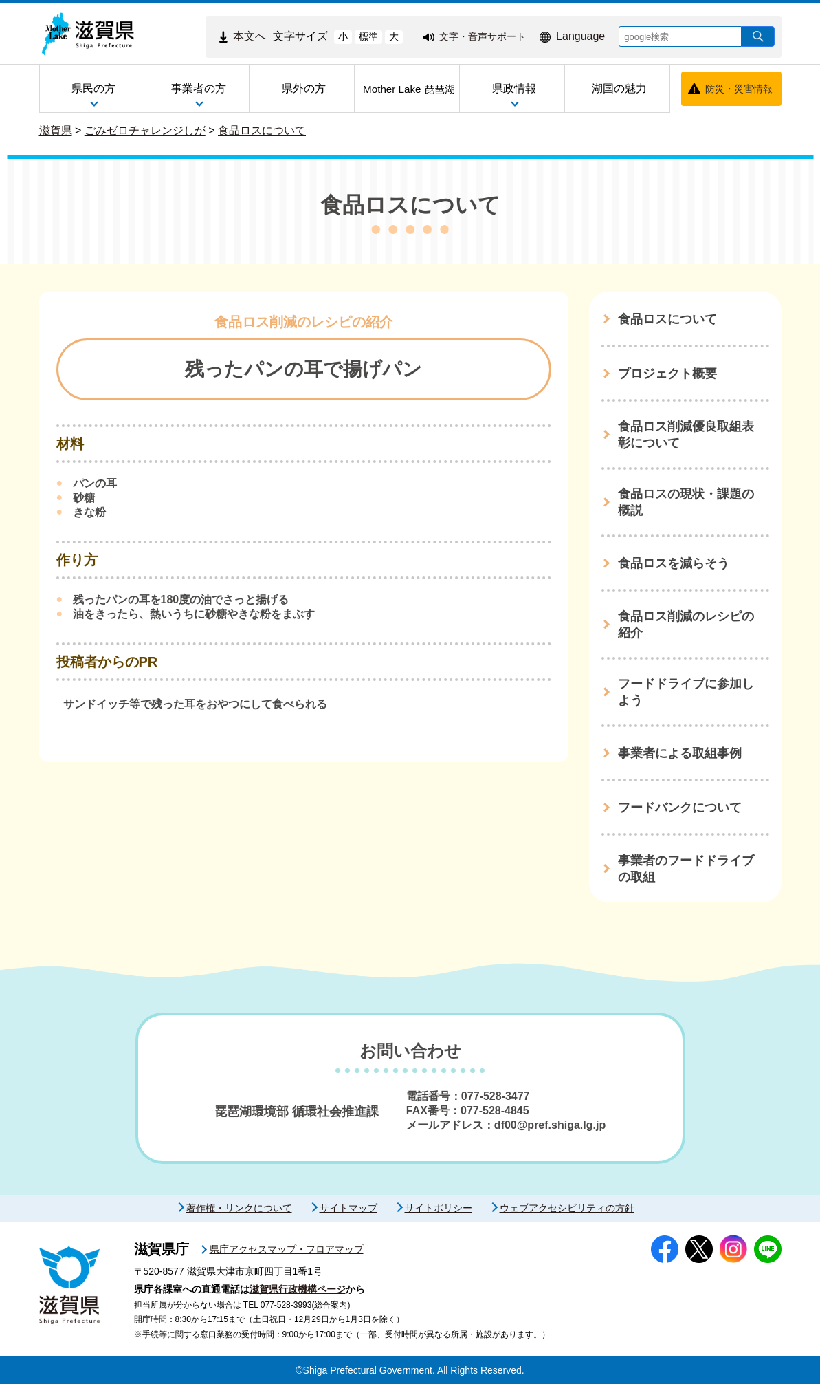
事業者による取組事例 (680, 753)
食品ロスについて (262, 130)
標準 (368, 36)
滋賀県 (55, 130)
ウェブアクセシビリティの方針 (567, 1207)
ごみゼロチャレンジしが (145, 130)
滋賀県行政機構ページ (298, 1289)
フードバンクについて (680, 807)
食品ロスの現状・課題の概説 (686, 502)
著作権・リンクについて (239, 1207)
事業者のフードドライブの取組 (686, 869)
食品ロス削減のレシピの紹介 (686, 624)
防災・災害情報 (739, 88)
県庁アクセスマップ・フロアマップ (287, 1249)
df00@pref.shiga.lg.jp (550, 1125)
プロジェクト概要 (667, 373)
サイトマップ (348, 1207)
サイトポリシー (438, 1207)
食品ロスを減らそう (673, 563)
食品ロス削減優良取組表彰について (686, 435)
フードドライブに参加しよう (686, 692)
